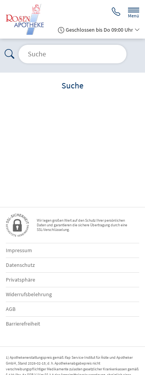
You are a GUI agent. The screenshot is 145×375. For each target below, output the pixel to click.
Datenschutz (20, 264)
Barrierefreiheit (23, 323)
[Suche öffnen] (72, 54)
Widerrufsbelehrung (29, 294)
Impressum (19, 250)
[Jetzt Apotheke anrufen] (116, 12)
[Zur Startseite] (28, 19)
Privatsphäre (20, 279)
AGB (10, 308)
